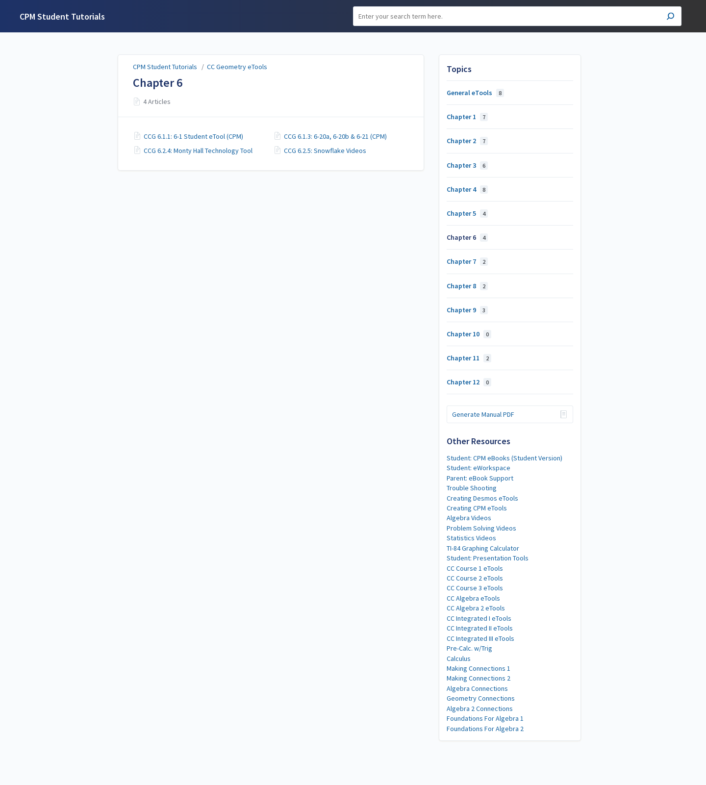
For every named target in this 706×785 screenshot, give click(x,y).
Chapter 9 (467, 309)
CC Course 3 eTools (475, 587)
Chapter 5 (467, 213)
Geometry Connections (481, 698)
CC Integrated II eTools (480, 628)
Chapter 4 (467, 189)
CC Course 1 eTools (475, 568)
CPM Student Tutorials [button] (62, 16)
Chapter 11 (469, 358)
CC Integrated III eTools (480, 638)
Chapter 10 (469, 333)
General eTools (475, 92)
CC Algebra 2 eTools (476, 608)
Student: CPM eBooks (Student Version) (504, 458)
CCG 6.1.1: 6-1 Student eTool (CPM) (193, 136)
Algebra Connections (477, 688)
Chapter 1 (467, 116)
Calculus (459, 658)
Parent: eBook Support (480, 478)
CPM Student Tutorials (165, 66)
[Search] (517, 16)
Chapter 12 (469, 382)
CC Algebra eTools (473, 598)
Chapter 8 (467, 285)
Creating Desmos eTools (482, 498)
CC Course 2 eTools (475, 578)
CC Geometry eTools (237, 66)
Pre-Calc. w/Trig (469, 648)
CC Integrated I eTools (479, 618)
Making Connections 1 (478, 668)
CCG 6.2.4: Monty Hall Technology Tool (198, 150)
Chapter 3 (467, 165)
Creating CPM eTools (477, 508)
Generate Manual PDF (483, 414)
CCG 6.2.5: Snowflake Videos (325, 150)
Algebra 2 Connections (480, 708)
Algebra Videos (469, 517)
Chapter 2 (467, 140)
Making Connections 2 (478, 678)
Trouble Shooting (472, 487)
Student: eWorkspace (478, 467)
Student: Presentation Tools (488, 558)
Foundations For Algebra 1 (485, 718)
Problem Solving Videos (481, 528)
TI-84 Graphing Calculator (483, 548)
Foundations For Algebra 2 (485, 728)
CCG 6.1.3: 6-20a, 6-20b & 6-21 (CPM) (335, 136)
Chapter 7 (467, 261)
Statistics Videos (471, 537)
